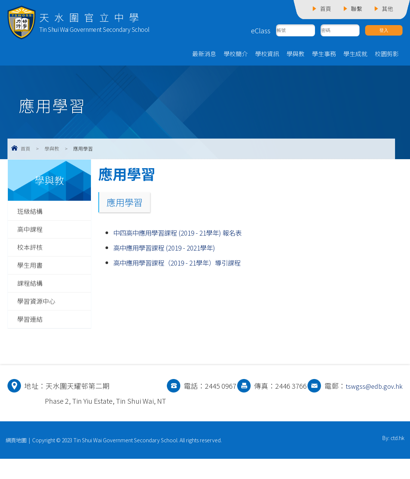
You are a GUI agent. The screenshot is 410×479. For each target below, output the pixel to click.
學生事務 (324, 55)
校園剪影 (387, 55)
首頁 (25, 150)
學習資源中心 (38, 306)
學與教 (296, 55)
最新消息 (204, 55)
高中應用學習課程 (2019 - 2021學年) (169, 249)
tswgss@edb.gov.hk (76, 421)
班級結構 (31, 213)
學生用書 (31, 269)
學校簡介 (236, 55)
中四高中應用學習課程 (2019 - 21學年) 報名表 (184, 234)
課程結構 (31, 287)
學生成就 (355, 55)
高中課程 (31, 232)
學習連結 (31, 324)
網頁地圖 (16, 460)
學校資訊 (267, 55)
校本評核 (31, 250)
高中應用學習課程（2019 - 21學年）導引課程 (184, 264)
